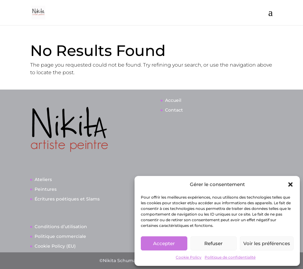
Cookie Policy (188, 257)
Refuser (213, 243)
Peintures (46, 189)
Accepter (164, 243)
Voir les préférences (266, 243)
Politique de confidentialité (230, 257)
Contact (174, 110)
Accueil (173, 100)
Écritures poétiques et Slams (67, 199)
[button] (290, 184)
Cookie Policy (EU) (55, 246)
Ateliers (43, 179)
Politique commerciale (60, 236)
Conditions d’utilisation (61, 226)
